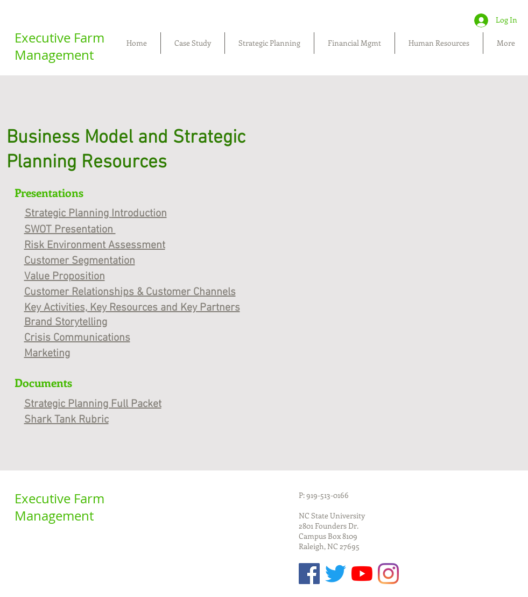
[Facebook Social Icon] (309, 573)
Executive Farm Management (59, 46)
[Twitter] (335, 573)
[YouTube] (361, 573)
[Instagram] (388, 573)
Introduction (139, 213)
